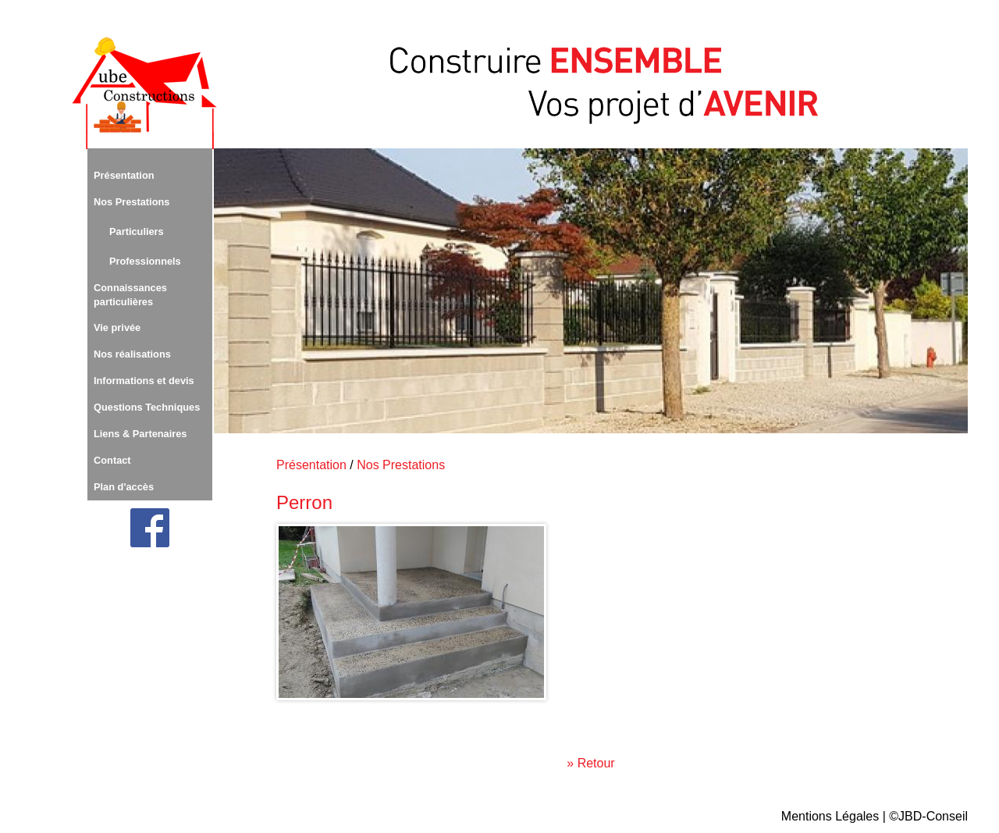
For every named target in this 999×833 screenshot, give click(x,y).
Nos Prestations (131, 202)
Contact (112, 460)
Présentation (124, 175)
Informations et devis (144, 380)
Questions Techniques (147, 407)
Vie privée (117, 327)
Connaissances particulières (130, 295)
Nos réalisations (132, 354)
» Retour (590, 763)
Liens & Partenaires (140, 434)
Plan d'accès (124, 487)
